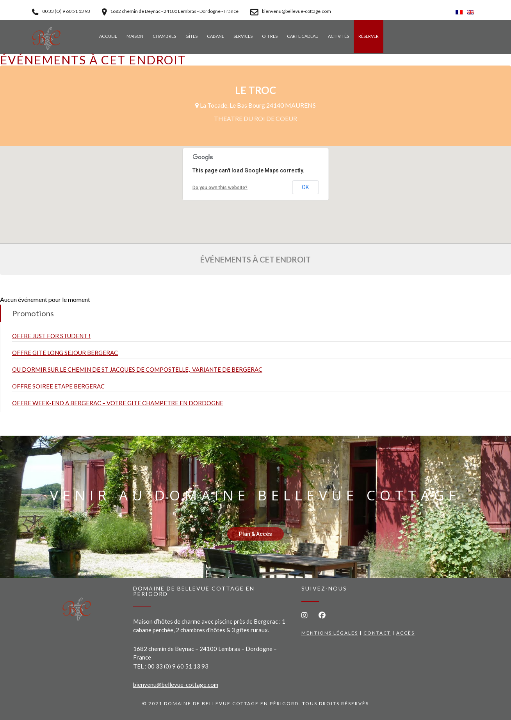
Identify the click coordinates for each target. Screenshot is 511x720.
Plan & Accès (255, 534)
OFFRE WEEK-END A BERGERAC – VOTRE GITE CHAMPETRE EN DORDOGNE (117, 402)
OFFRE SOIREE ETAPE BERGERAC (58, 386)
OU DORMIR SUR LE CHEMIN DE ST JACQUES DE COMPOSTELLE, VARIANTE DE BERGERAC (137, 369)
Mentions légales (329, 633)
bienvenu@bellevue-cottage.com (175, 684)
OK (305, 187)
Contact (377, 633)
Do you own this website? (219, 187)
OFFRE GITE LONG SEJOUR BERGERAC (65, 352)
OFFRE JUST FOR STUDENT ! (51, 335)
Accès (405, 633)
